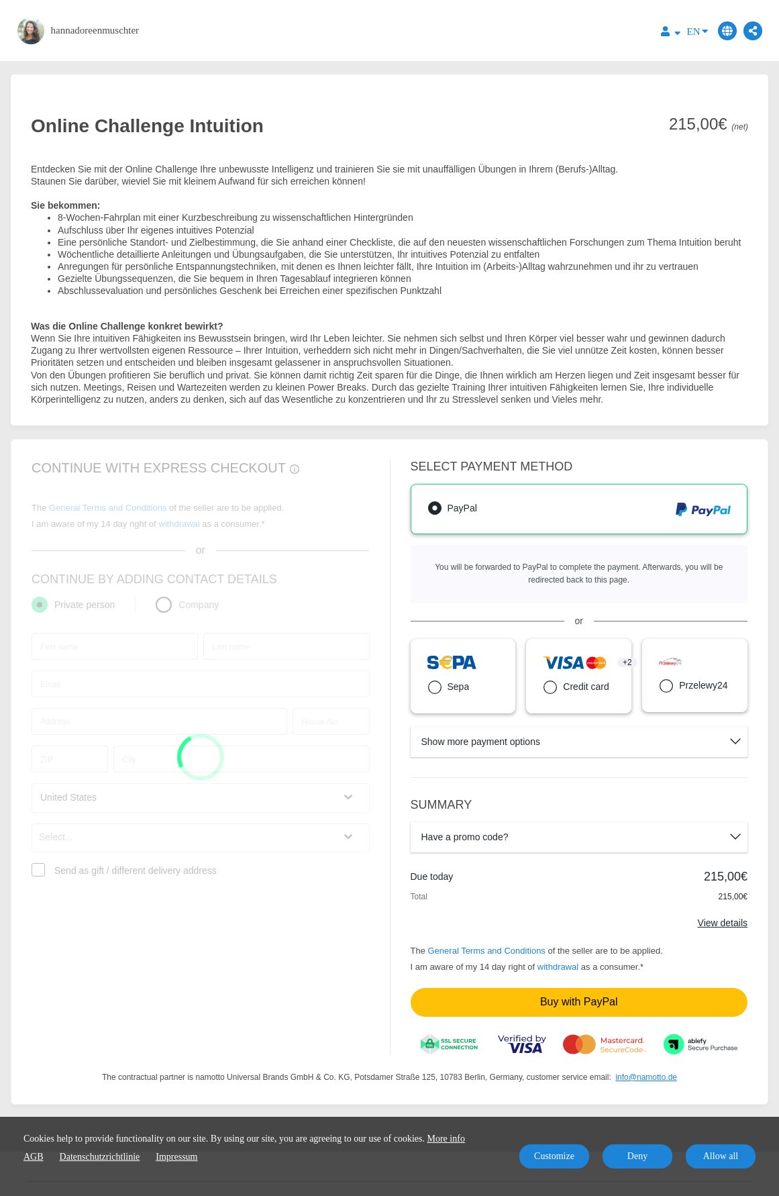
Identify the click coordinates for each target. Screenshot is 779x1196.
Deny (637, 1156)
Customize (554, 1156)
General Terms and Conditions (487, 951)
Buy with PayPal (579, 1001)
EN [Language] (697, 30)
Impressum (176, 1157)
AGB (33, 1157)
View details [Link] (722, 922)
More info (446, 1139)
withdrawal (557, 967)
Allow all (721, 1156)
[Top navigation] (670, 33)
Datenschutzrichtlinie (100, 1157)
